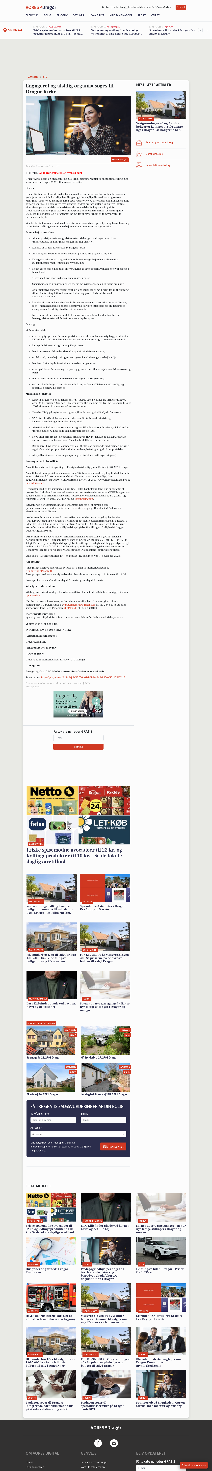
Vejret (155, 15)
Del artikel (119, 159)
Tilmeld (181, 7)
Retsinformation (35, 483)
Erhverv (62, 15)
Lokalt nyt (96, 15)
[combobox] (32, 1134)
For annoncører (35, 1467)
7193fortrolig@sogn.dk (39, 571)
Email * (85, 1113)
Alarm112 (32, 15)
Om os (29, 1462)
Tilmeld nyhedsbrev (194, 1465)
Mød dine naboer (120, 15)
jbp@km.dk (70, 608)
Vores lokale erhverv (93, 1467)
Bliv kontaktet (113, 1146)
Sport (142, 15)
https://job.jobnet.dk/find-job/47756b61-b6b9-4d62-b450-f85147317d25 (83, 677)
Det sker (78, 15)
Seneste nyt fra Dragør (94, 1462)
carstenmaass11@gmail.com (79, 604)
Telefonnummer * (41, 1113)
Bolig (47, 15)
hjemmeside (33, 595)
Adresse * (36, 1127)
